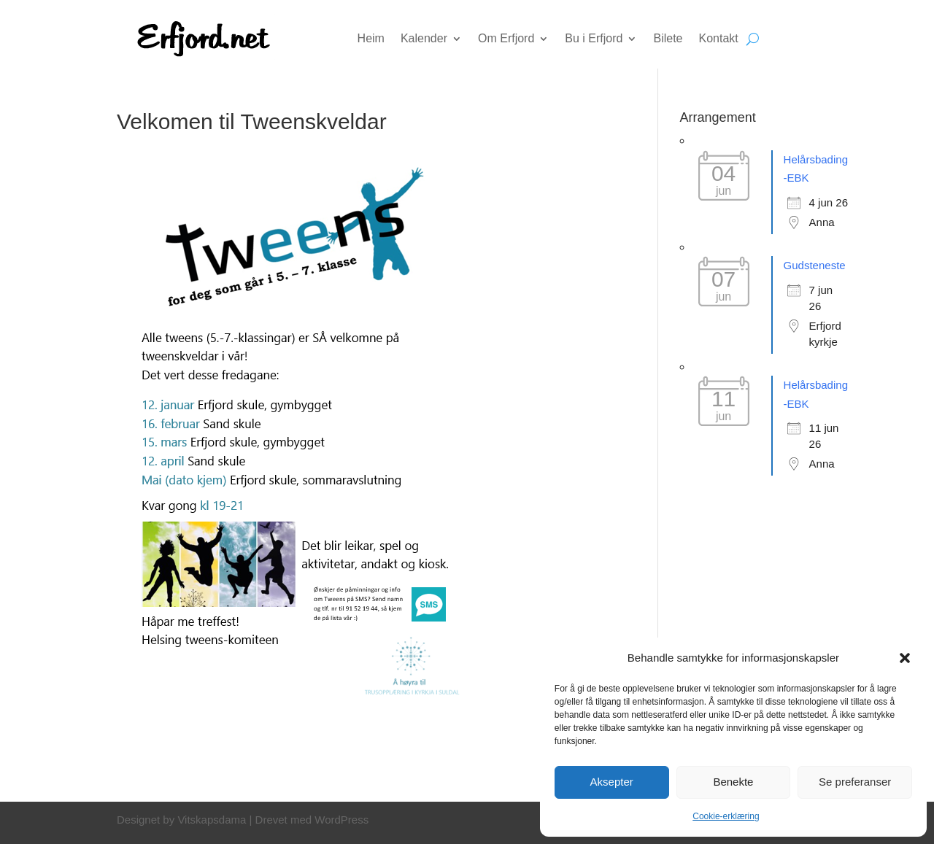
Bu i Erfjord (593, 39)
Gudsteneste (815, 265)
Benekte (733, 781)
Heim (371, 39)
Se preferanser (855, 781)
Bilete (667, 39)
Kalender (424, 39)
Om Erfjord (506, 39)
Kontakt (718, 39)
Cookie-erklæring (725, 816)
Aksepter (611, 781)
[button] (905, 658)
